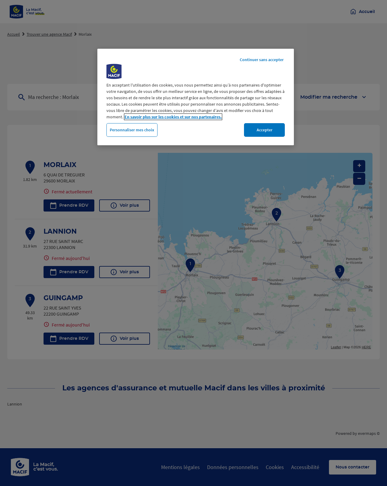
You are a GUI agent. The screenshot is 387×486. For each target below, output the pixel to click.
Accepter (264, 130)
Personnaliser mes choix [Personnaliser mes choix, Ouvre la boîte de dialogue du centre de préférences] (132, 130)
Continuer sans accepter (262, 59)
